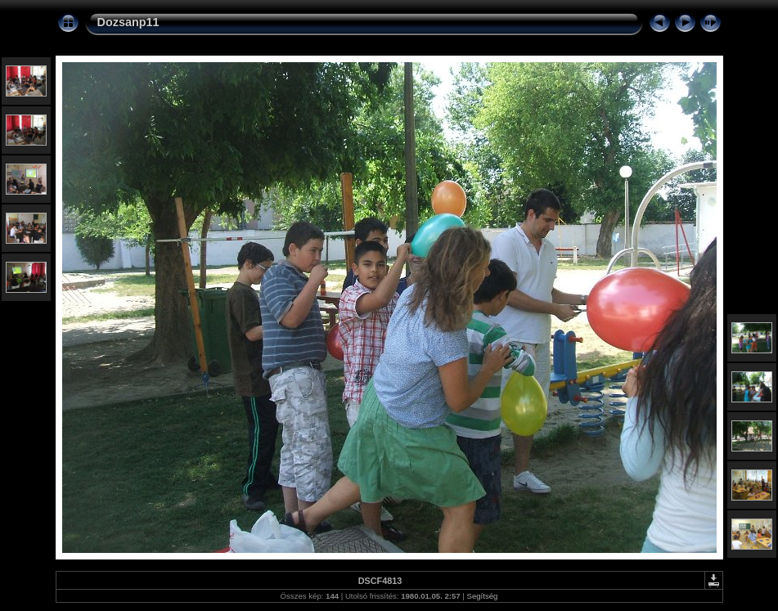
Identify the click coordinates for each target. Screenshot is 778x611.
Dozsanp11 (128, 22)
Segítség (482, 595)
